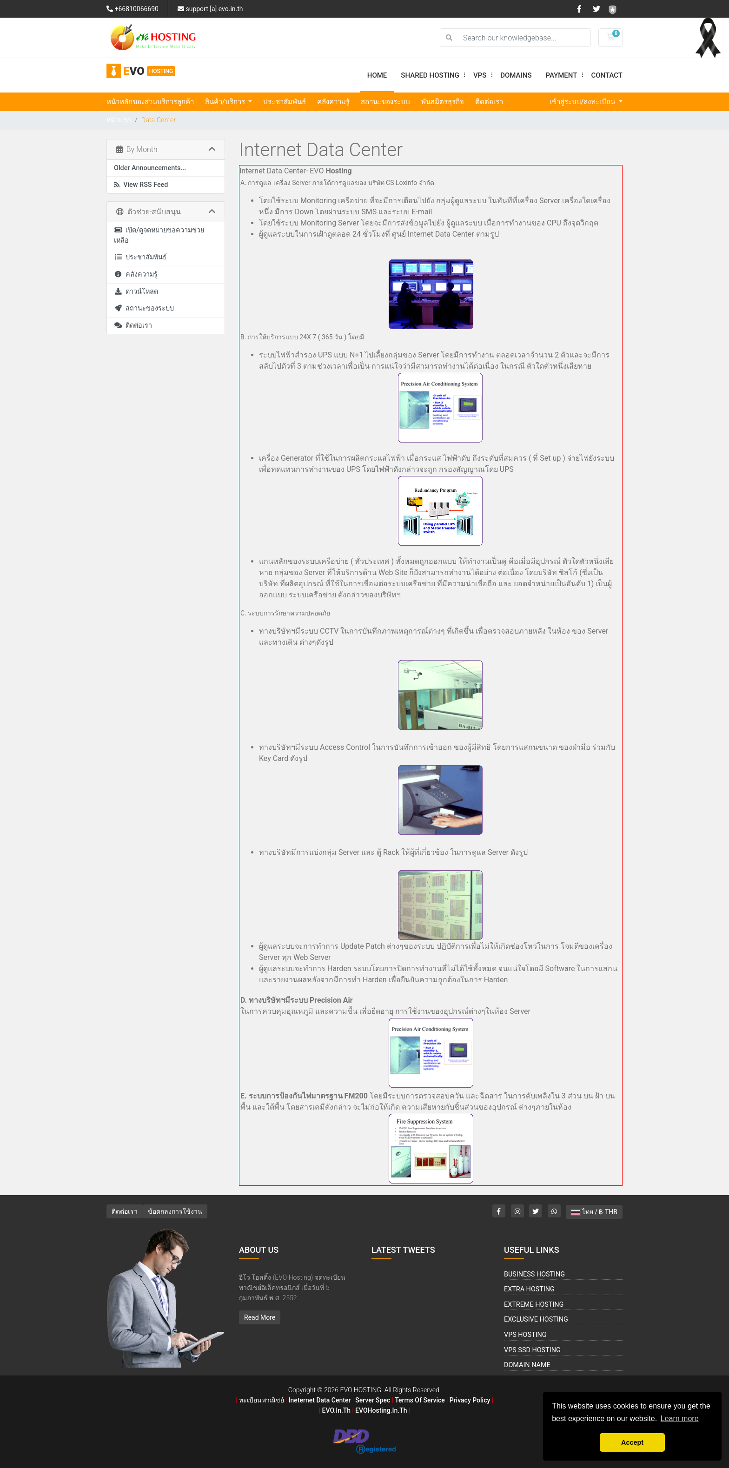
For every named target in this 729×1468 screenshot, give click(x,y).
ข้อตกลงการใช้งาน (175, 1211)
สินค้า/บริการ (226, 102)
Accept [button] (632, 1442)
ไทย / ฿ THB (594, 1212)
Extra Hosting (529, 1289)
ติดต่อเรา (489, 102)
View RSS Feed (141, 185)
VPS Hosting (525, 1335)
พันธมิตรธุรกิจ (442, 102)
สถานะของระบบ (385, 102)
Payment (565, 75)
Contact (607, 75)
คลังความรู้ (333, 102)
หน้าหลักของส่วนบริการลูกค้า (150, 102)
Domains (515, 75)
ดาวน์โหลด (136, 292)
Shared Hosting (433, 75)
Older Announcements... (150, 168)
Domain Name (527, 1365)
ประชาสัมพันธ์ (284, 102)
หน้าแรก (118, 120)
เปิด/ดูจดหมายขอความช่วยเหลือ (159, 235)
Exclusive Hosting (536, 1319)
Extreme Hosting (533, 1305)
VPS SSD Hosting (532, 1350)
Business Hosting (534, 1274)
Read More (259, 1317)
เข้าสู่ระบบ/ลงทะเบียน (583, 102)
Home (377, 75)
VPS (483, 75)
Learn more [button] (680, 1418)
